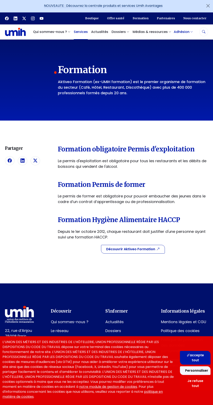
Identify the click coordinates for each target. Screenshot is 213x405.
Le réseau (59, 330)
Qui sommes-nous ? (69, 321)
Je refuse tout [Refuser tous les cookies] (195, 383)
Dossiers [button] (120, 31)
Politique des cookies (180, 330)
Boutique (92, 18)
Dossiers (113, 330)
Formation (141, 18)
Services (81, 31)
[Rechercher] (203, 31)
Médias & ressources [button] (152, 31)
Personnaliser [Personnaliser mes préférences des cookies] (196, 370)
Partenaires (166, 18)
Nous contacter (194, 18)
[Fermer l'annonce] (208, 6)
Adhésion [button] (183, 31)
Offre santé (115, 18)
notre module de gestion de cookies (108, 386)
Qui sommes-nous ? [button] (51, 31)
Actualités (99, 31)
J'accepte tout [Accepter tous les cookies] (195, 358)
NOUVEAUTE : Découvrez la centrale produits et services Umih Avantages (103, 5)
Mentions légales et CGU (183, 321)
